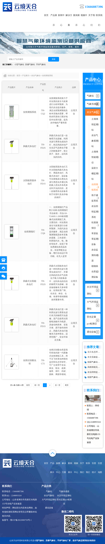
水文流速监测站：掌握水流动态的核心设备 (94, 357)
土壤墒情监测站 (94, 124)
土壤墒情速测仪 (94, 157)
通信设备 (49, 508)
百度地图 (100, 467)
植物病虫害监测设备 (94, 271)
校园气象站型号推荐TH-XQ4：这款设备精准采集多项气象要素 (94, 377)
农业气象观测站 (94, 140)
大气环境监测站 (49, 500)
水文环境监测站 (64, 495)
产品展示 (53, 20)
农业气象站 (35, 76)
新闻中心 (61, 20)
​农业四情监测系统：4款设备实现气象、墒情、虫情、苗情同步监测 (94, 372)
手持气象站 (41, 64)
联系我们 (99, 20)
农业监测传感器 (94, 255)
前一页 (37, 385)
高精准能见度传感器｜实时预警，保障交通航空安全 (94, 367)
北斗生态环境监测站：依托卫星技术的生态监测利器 (94, 352)
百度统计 (94, 467)
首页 (46, 15)
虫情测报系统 (94, 187)
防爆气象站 (30, 64)
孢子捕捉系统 (94, 198)
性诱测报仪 (94, 225)
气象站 (49, 491)
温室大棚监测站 (94, 173)
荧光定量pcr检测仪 (64, 502)
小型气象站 (19, 64)
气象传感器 (64, 491)
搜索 (53, 59)
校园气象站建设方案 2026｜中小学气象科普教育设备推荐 (94, 362)
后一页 (57, 385)
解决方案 (69, 20)
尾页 (66, 385)
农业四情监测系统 (94, 211)
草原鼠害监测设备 (94, 238)
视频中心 (84, 20)
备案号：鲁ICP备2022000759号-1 (17, 520)
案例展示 (76, 20)
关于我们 (91, 20)
